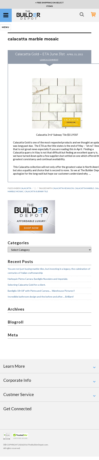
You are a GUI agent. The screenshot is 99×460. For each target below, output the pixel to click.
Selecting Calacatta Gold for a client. (27, 284)
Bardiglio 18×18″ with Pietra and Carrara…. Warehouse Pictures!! (41, 290)
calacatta (25, 188)
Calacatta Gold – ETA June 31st (40, 54)
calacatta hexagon (63, 188)
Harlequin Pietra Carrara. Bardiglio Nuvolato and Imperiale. (38, 278)
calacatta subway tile (36, 191)
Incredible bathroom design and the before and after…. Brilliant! (41, 296)
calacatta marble (84, 188)
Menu (5, 27)
